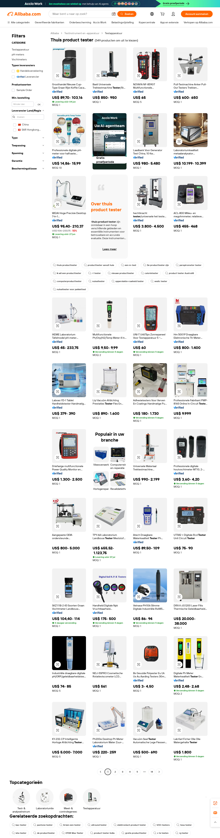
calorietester (149, 273)
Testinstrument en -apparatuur (81, 33)
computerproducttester (67, 281)
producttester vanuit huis (99, 265)
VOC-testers (161, 825)
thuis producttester (65, 265)
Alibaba (55, 33)
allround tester (97, 825)
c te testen (160, 833)
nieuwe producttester (121, 273)
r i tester (94, 273)
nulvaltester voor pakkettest (69, 289)
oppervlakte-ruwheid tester (128, 281)
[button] (57, 75)
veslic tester (159, 281)
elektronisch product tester (130, 825)
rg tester (181, 833)
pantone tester (43, 825)
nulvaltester (97, 281)
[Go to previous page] (100, 772)
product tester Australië (179, 273)
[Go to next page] (159, 772)
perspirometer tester (188, 265)
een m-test (128, 265)
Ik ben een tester (70, 825)
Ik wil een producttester (67, 273)
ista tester (19, 833)
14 (152, 772)
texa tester (184, 825)
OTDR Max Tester (72, 833)
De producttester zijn (156, 265)
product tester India (102, 833)
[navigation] (28, 403)
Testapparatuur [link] (113, 33)
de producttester (44, 833)
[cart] (163, 14)
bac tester (19, 825)
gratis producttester (134, 833)
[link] (215, 803)
